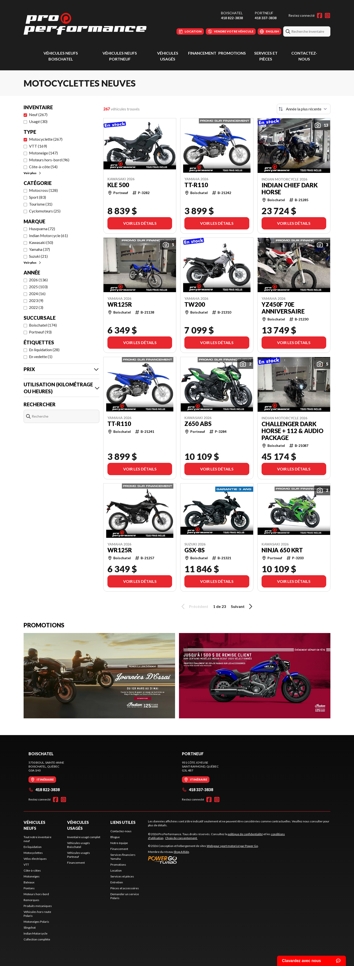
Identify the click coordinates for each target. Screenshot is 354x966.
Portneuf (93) (40, 332)
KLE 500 (118, 184)
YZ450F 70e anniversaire (283, 308)
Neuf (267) (38, 114)
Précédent (194, 606)
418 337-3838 (266, 18)
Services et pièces (122, 876)
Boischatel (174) (43, 325)
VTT (26, 864)
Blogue (115, 837)
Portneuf (264, 13)
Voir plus (33, 173)
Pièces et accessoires (124, 888)
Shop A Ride (181, 852)
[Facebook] (320, 15)
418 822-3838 (232, 18)
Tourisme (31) (40, 204)
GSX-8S (194, 550)
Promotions (232, 53)
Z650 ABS (197, 423)
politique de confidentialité (245, 834)
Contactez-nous (121, 831)
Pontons (29, 888)
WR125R (119, 304)
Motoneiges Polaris (36, 921)
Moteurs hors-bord (36, 894)
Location (116, 870)
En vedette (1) (40, 356)
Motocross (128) (43, 190)
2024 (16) (37, 293)
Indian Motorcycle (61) (48, 235)
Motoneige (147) (43, 153)
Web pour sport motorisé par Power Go (232, 846)
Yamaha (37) (39, 249)
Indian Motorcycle (35, 933)
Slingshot (30, 927)
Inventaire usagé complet (83, 837)
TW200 (194, 304)
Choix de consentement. (181, 838)
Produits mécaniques (38, 906)
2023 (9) (36, 300)
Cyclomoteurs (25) (44, 211)
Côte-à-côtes (32, 870)
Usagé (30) (38, 121)
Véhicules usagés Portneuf (78, 855)
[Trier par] (303, 109)
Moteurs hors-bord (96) (49, 159)
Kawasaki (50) (41, 242)
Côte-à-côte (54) (43, 166)
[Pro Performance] (85, 23)
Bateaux (29, 882)
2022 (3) (36, 307)
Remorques (31, 900)
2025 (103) (38, 286)
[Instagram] (327, 15)
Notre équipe (119, 843)
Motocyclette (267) (45, 139)
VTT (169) (38, 146)
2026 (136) (38, 279)
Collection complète (37, 939)
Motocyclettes (33, 853)
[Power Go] (203, 860)
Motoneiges (32, 876)
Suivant (242, 606)
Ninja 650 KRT (282, 550)
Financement (202, 53)
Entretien (116, 882)
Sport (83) (37, 197)
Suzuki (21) (38, 256)
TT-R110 (196, 184)
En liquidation (33, 847)
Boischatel (232, 13)
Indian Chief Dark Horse (290, 189)
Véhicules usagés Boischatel (78, 845)
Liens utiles (122, 822)
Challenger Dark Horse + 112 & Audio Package (293, 431)
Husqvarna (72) (42, 228)
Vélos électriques (35, 858)
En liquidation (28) (44, 349)
